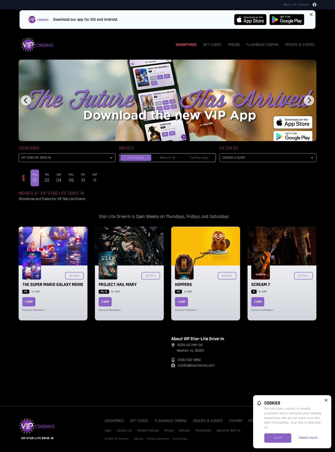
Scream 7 (260, 285)
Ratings (138, 439)
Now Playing (135, 158)
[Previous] (26, 100)
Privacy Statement (158, 439)
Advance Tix (167, 158)
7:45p (181, 302)
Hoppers (183, 285)
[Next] (309, 100)
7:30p (29, 302)
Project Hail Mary (118, 285)
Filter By (229, 148)
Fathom (235, 420)
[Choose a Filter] (268, 157)
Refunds (184, 430)
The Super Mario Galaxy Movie (52, 285)
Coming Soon (199, 158)
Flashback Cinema (262, 44)
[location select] (67, 157)
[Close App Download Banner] (311, 14)
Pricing (234, 44)
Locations (29, 148)
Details (74, 276)
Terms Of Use (180, 439)
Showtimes (186, 44)
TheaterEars (203, 430)
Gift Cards (212, 44)
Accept (278, 438)
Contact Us (124, 430)
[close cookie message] (326, 400)
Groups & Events (300, 44)
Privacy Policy (308, 438)
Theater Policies (148, 430)
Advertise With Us (229, 430)
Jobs (108, 430)
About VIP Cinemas (296, 5)
